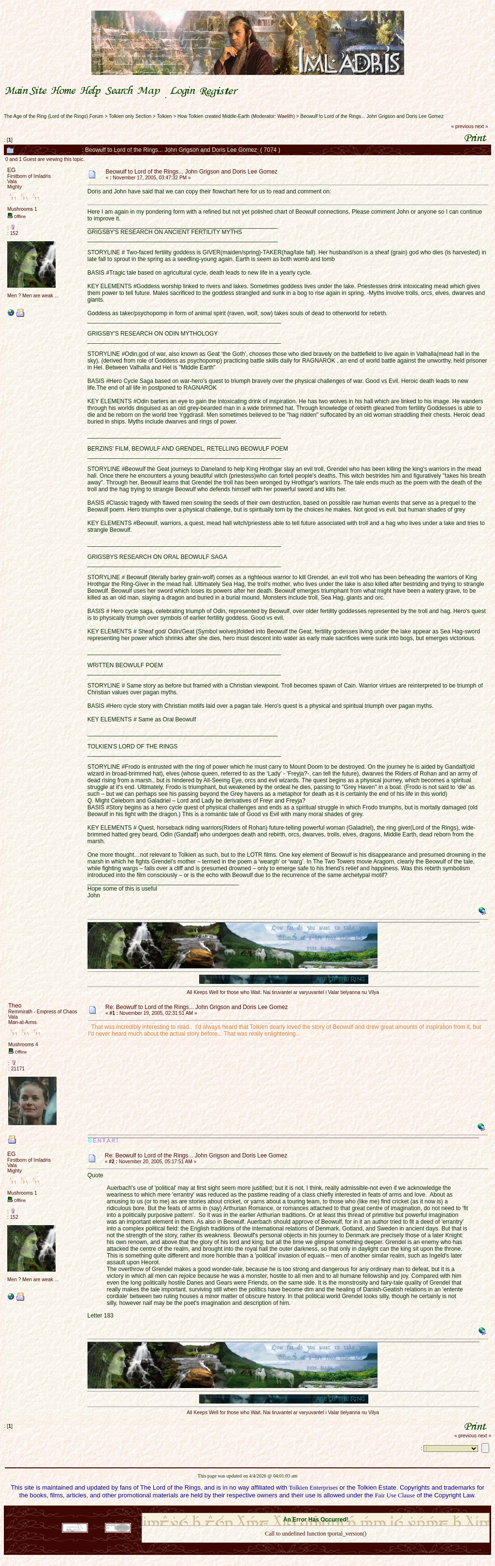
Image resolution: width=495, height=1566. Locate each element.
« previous (462, 126)
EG (11, 170)
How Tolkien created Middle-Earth (213, 116)
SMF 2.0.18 (275, 1510)
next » (481, 126)
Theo (14, 1005)
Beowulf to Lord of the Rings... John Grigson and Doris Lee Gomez (371, 116)
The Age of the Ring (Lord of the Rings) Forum (53, 116)
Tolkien (164, 116)
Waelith (285, 116)
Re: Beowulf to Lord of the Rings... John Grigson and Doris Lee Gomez (196, 1007)
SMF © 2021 (309, 1510)
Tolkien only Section (130, 116)
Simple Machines (349, 1510)
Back (315, 1546)
